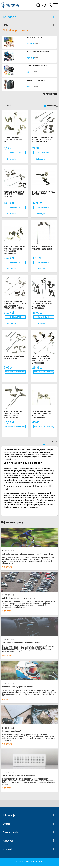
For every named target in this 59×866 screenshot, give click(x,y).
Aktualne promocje (15, 30)
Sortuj (3, 105)
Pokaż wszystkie (50, 94)
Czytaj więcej (7, 566)
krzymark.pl (26, 861)
